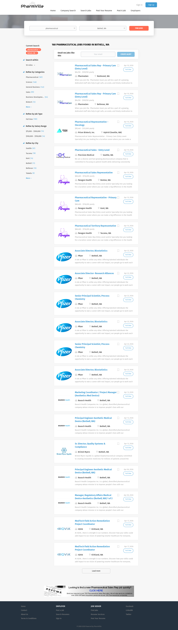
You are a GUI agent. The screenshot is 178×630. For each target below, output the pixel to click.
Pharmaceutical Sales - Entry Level (92, 150)
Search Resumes (62, 614)
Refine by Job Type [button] (33, 114)
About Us (24, 614)
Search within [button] (31, 60)
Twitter (128, 614)
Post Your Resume (98, 618)
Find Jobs (139, 28)
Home (23, 606)
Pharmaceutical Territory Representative (95, 225)
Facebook (129, 606)
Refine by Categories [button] (34, 72)
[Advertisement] (150, 90)
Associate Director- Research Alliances (94, 273)
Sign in (139, 5)
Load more (96, 571)
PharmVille (97, 626)
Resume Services (98, 614)
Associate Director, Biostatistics (91, 250)
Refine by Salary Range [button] (36, 126)
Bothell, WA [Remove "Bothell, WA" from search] (31, 53)
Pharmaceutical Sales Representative (94, 172)
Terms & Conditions (28, 618)
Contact (24, 610)
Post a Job (60, 610)
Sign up (151, 5)
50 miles (29, 65)
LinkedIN (129, 610)
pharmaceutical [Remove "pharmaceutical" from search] (32, 50)
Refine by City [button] (31, 143)
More (28, 107)
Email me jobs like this (66, 54)
